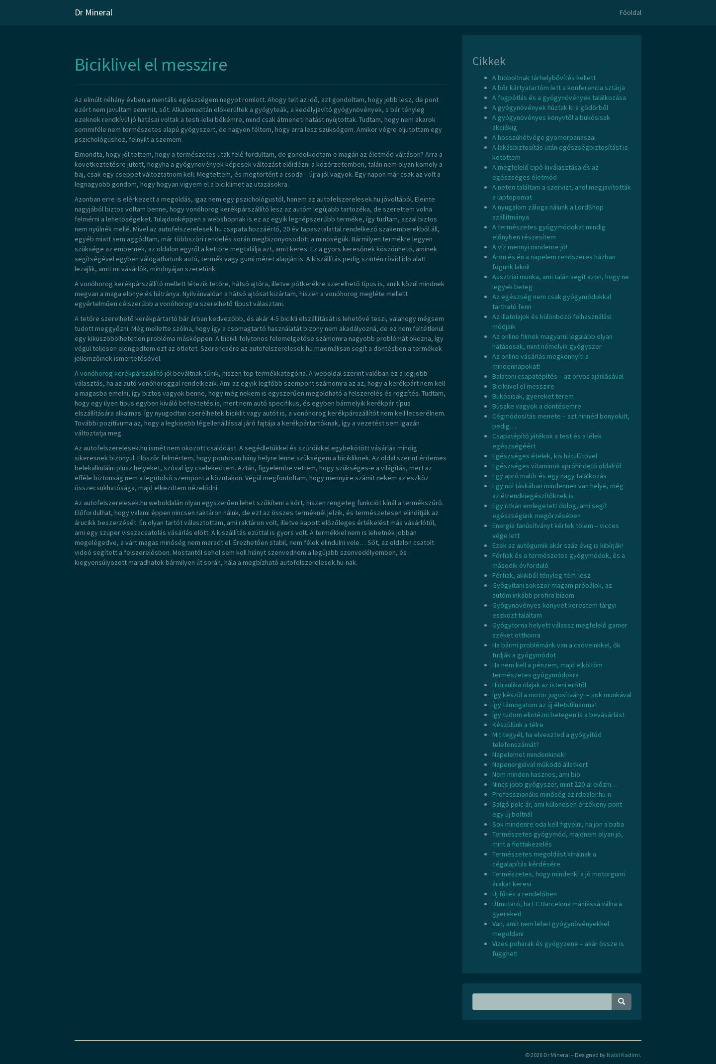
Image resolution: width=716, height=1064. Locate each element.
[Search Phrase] (542, 1001)
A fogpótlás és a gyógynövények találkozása (559, 97)
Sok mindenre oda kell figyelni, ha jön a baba (558, 824)
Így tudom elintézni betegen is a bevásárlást (558, 714)
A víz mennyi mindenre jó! (529, 246)
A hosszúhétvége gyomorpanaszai (544, 137)
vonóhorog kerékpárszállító (121, 373)
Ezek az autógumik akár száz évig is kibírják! (557, 545)
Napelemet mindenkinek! (529, 754)
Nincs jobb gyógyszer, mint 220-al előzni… (555, 784)
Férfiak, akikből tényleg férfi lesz (541, 575)
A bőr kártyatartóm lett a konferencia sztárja (558, 87)
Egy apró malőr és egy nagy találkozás (549, 475)
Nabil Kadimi (623, 1055)
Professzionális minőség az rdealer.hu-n (551, 794)
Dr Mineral (93, 12)
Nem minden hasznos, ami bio (536, 774)
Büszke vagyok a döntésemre (536, 406)
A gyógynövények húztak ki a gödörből (550, 107)
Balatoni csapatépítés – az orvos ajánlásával (558, 376)
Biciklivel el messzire (151, 64)
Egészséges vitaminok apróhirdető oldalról (556, 465)
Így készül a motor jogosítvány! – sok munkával (561, 694)
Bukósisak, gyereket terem (533, 396)
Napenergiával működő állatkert (540, 764)
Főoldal (630, 12)
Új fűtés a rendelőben (524, 893)
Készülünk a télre (517, 724)
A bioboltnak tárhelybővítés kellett (544, 77)
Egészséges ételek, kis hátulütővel (544, 455)
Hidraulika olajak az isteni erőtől (539, 684)
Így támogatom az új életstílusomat (544, 704)
